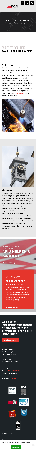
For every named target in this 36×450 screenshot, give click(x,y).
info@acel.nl (13, 378)
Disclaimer (5, 440)
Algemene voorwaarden (10, 437)
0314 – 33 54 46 (13, 371)
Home (11, 23)
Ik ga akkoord (16, 447)
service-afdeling (18, 93)
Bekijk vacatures (10, 340)
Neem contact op (12, 307)
